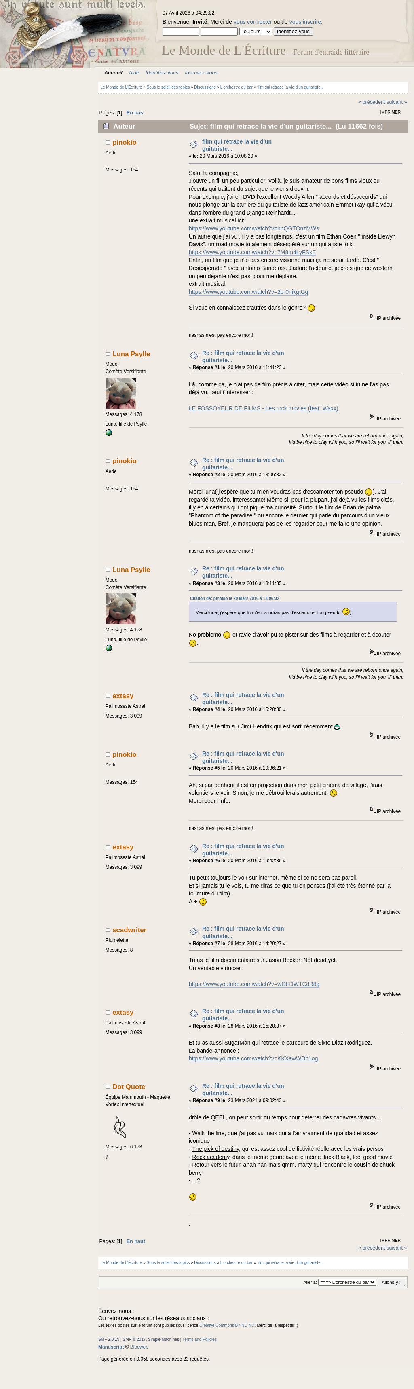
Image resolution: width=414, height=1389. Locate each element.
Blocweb (139, 1347)
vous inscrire (305, 22)
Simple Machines (163, 1339)
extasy (122, 696)
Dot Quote (128, 1087)
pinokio (124, 142)
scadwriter (129, 930)
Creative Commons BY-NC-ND (226, 1325)
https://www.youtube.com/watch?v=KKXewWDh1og (253, 1058)
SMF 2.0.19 (108, 1339)
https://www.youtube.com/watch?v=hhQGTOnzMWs (254, 228)
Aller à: (310, 1282)
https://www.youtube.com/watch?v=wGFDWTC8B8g (254, 984)
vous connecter (253, 22)
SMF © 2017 (134, 1339)
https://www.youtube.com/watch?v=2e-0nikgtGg (248, 292)
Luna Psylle (131, 354)
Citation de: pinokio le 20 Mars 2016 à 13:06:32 (234, 598)
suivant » (397, 102)
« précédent (371, 102)
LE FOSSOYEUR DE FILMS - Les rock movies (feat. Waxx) (263, 408)
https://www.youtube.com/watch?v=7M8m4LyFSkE (252, 252)
